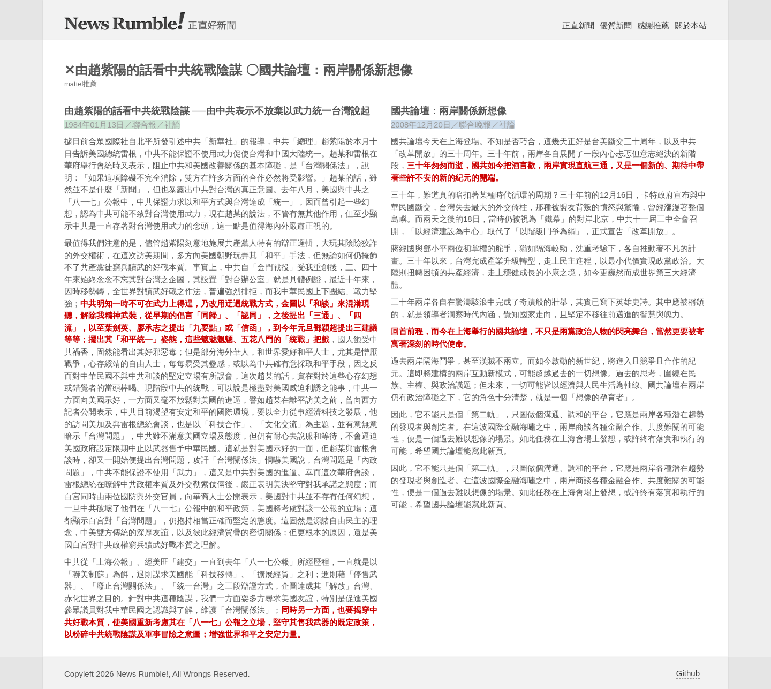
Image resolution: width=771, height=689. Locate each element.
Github (688, 673)
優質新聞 (616, 25)
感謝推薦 (653, 25)
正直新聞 (578, 25)
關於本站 (691, 25)
